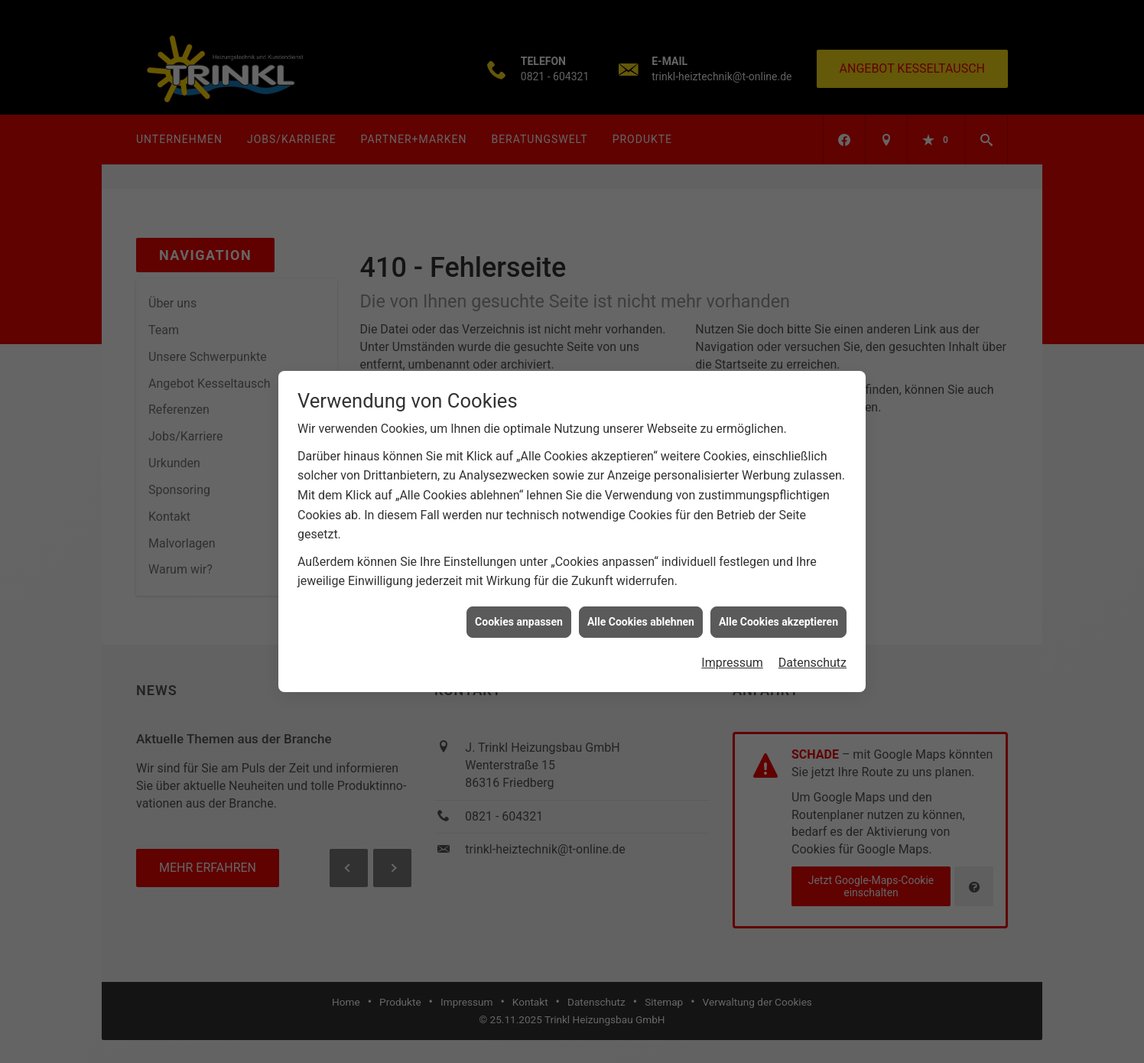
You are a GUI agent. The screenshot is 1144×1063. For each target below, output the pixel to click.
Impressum (732, 652)
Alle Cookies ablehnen (640, 612)
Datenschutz (812, 652)
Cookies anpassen (519, 612)
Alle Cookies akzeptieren (778, 612)
